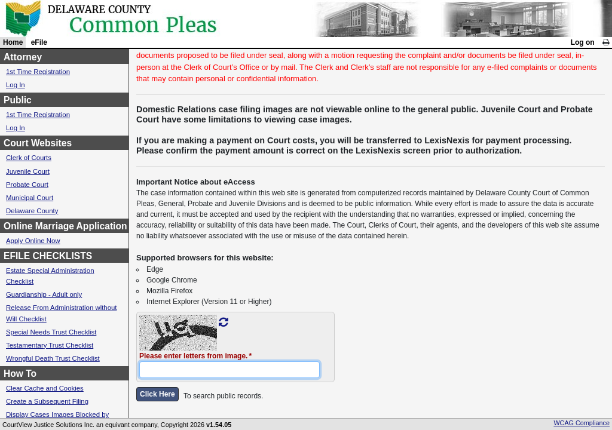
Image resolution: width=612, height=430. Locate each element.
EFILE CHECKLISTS (48, 256)
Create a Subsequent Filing (47, 401)
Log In (15, 84)
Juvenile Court (28, 171)
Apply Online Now (33, 240)
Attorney (23, 57)
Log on (583, 42)
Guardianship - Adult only (44, 294)
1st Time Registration (38, 71)
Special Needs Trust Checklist (51, 332)
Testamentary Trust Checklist (49, 345)
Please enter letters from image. (193, 356)
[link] (605, 42)
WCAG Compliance (581, 422)
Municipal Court (29, 197)
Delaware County (32, 210)
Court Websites (38, 143)
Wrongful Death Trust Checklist (53, 358)
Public (18, 100)
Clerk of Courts (28, 157)
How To (20, 373)
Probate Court (27, 184)
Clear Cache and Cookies (45, 388)
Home (13, 42)
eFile (39, 42)
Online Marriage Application (65, 226)
